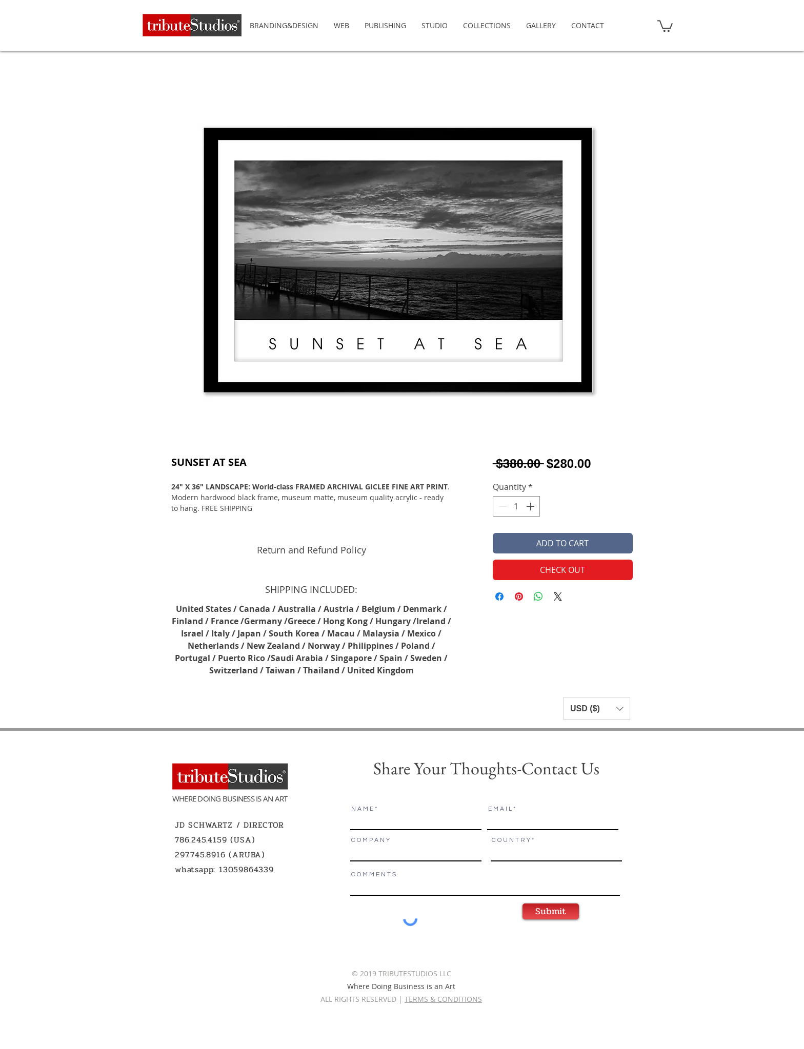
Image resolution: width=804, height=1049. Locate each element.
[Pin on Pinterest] (519, 596)
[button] (665, 25)
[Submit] (550, 911)
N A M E (362, 809)
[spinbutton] (516, 506)
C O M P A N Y (370, 840)
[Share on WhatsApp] (538, 596)
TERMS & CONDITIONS (443, 999)
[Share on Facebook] (499, 596)
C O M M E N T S (373, 875)
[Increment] (531, 506)
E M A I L (500, 809)
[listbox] (597, 708)
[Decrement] (501, 506)
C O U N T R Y (511, 840)
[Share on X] (558, 596)
